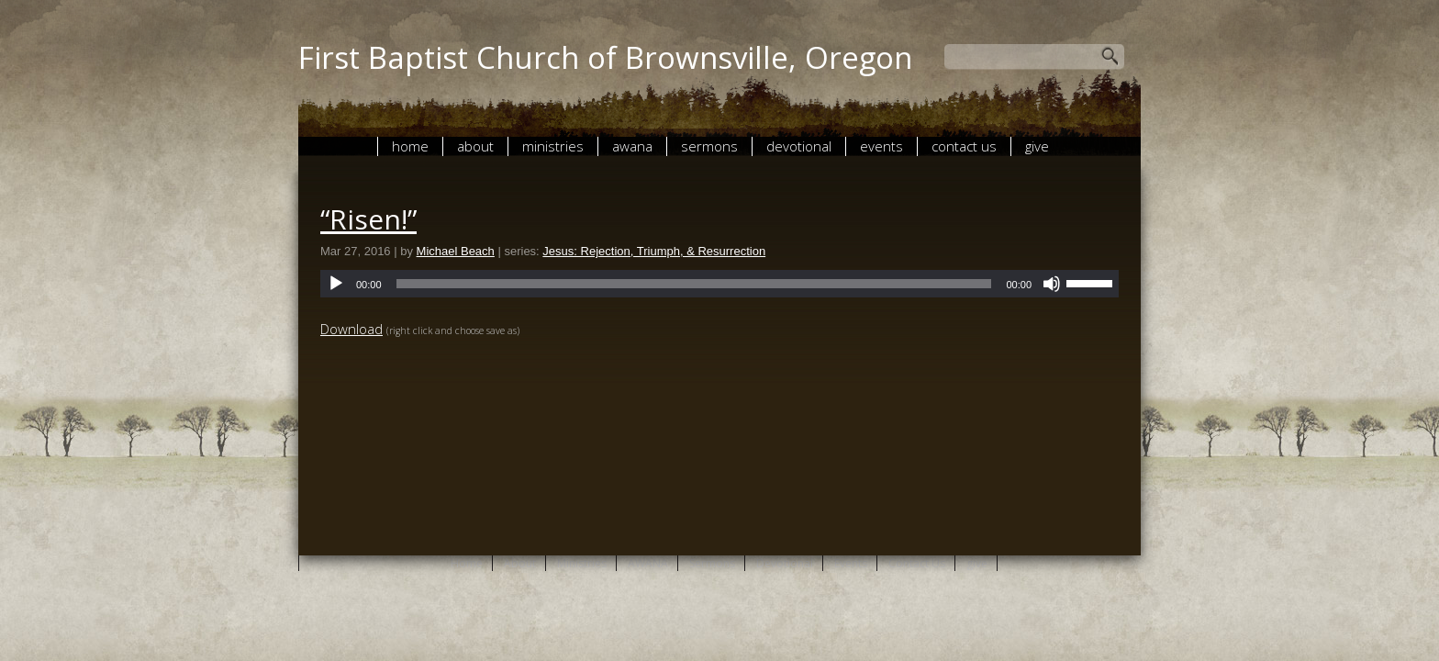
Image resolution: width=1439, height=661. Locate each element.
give (1037, 146)
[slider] (694, 283)
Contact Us (964, 146)
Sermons (709, 146)
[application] (719, 283)
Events (881, 146)
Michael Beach (456, 251)
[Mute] (1052, 283)
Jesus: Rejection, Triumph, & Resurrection (653, 251)
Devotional (798, 146)
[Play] (336, 283)
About (475, 146)
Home (410, 146)
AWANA (632, 146)
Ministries (553, 146)
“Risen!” (368, 219)
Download (351, 328)
